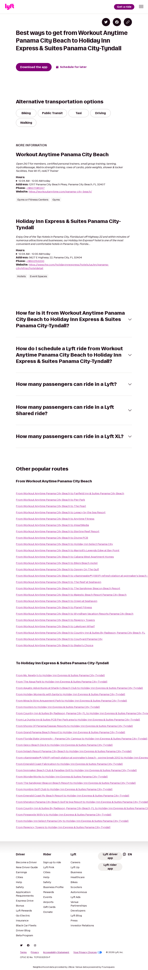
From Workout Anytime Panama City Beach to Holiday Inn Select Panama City (64, 544)
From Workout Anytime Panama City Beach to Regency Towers (55, 620)
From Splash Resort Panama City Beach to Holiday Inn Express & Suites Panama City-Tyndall (74, 751)
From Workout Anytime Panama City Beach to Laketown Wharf (55, 626)
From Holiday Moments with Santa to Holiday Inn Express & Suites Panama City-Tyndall (70, 694)
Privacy (35, 952)
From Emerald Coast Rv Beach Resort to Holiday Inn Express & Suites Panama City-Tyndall (72, 795)
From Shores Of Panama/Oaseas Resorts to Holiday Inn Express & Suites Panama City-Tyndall (74, 726)
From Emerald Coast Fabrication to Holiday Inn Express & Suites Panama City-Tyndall (69, 764)
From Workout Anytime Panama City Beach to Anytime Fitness (55, 519)
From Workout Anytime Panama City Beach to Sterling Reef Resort (57, 531)
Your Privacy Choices (87, 952)
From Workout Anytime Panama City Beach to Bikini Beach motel (57, 563)
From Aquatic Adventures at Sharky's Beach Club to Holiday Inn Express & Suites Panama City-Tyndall (79, 688)
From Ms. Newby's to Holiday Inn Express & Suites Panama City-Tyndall (60, 675)
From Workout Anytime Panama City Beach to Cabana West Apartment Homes (65, 556)
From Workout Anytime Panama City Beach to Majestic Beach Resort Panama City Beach (71, 594)
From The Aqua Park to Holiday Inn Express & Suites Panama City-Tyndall (61, 681)
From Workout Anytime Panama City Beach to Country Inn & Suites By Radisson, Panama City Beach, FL (80, 632)
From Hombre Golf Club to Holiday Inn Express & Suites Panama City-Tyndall (64, 789)
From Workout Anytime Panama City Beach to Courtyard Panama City (59, 639)
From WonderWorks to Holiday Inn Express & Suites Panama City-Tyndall (62, 776)
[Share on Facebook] (117, 22)
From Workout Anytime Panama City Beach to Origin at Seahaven (56, 601)
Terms (23, 952)
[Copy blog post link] (128, 22)
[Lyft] (9, 6)
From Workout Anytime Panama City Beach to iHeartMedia (52, 525)
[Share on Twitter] (106, 22)
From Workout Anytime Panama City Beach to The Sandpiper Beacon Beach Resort (68, 588)
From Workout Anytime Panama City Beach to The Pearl (51, 506)
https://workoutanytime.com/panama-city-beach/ (60, 191)
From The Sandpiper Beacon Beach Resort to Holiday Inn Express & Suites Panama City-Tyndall (76, 783)
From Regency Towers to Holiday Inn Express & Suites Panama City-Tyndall (63, 827)
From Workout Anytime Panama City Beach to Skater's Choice (54, 645)
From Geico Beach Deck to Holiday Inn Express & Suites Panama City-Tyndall (64, 745)
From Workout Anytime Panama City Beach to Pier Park (50, 500)
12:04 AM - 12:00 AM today (34, 181)
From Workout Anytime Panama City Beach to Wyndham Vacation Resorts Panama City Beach (74, 613)
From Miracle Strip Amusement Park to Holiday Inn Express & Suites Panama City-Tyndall (71, 700)
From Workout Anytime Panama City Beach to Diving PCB (52, 537)
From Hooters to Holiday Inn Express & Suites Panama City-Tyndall (58, 707)
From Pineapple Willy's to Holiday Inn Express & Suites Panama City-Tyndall (63, 814)
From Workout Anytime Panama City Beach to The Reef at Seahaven (58, 582)
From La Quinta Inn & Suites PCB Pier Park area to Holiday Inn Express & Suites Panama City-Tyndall (78, 719)
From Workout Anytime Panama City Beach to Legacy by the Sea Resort (60, 512)
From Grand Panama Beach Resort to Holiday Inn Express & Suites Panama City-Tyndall (70, 732)
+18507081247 (35, 188)
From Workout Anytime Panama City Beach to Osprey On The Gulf (57, 569)
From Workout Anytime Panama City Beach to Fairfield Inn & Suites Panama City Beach (70, 493)
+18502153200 (35, 261)
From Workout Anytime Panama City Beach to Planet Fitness (54, 607)
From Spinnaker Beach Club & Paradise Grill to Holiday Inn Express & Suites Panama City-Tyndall (76, 770)
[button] (141, 6)
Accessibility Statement (56, 952)
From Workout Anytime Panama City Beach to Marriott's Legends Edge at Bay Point (67, 550)
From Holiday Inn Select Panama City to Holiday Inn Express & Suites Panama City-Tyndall (72, 821)
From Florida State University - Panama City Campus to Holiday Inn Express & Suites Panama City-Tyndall (81, 738)
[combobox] (127, 854)
